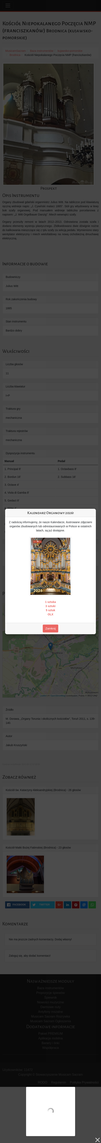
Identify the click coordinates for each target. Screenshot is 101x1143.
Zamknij (50, 628)
